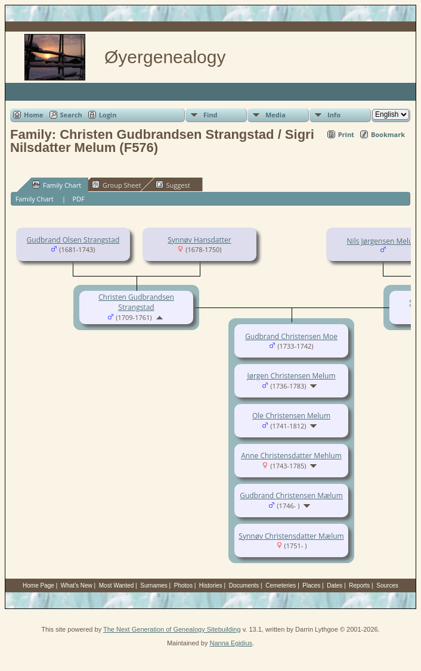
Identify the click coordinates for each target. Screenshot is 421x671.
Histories (210, 585)
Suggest (173, 185)
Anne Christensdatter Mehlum (291, 456)
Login (108, 114)
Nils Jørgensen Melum (383, 241)
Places (311, 585)
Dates (334, 585)
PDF (79, 198)
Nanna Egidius (230, 643)
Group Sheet (116, 185)
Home (34, 114)
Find (210, 114)
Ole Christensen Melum (291, 416)
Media (275, 114)
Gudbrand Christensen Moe (291, 336)
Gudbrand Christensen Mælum (291, 495)
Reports (359, 585)
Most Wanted (116, 585)
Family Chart (56, 185)
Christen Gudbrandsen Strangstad (136, 302)
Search (71, 114)
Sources (387, 585)
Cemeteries (280, 585)
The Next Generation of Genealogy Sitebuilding (172, 629)
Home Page (38, 585)
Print (346, 134)
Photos (183, 585)
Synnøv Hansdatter (199, 240)
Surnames (154, 585)
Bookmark (388, 134)
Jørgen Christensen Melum (291, 376)
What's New (76, 585)
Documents (244, 585)
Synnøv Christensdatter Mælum (291, 536)
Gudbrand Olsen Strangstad (73, 240)
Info (333, 114)
